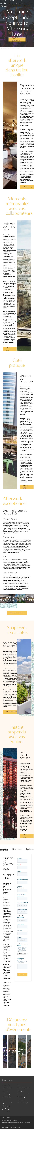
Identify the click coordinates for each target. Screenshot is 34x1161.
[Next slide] (29, 1051)
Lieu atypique (21, 1091)
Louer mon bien (16, 5)
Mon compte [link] (26, 5)
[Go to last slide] (5, 1051)
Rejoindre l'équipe (6, 1097)
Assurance (4, 1125)
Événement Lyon (22, 1085)
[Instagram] (5, 1109)
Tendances (4, 1091)
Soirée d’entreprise (22, 1097)
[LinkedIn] (8, 1109)
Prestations (4, 5)
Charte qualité (27, 1122)
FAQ (3, 1100)
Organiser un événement (24, 1088)
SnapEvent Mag (6, 1094)
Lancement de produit (23, 1094)
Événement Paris (6, 1106)
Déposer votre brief (6, 1103)
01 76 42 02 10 (3, 6)
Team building (21, 1100)
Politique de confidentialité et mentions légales (12, 1122)
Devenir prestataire (6, 1088)
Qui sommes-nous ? (15, 1117)
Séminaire (3, 3)
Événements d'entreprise (16, 3)
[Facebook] (2, 1109)
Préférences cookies (12, 1125)
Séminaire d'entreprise (23, 1103)
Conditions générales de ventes (9, 1120)
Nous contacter (6, 1112)
